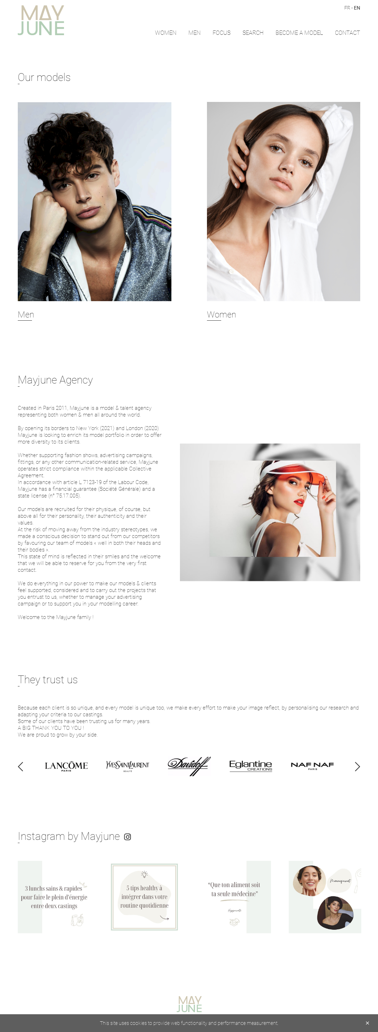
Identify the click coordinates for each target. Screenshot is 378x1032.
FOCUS (221, 32)
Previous (3, 897)
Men (194, 32)
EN (357, 7)
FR (347, 7)
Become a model (299, 32)
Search (253, 32)
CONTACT (347, 32)
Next (374, 897)
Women (165, 32)
